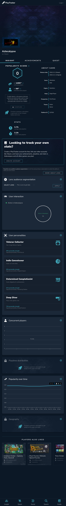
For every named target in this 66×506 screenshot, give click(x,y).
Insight (7, 502)
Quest (20, 502)
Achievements (33, 61)
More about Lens (52, 176)
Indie (51, 83)
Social (33, 502)
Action (51, 104)
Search (46, 502)
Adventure (52, 80)
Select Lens (9, 188)
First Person (53, 99)
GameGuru (52, 88)
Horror (51, 107)
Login (61, 3)
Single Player (53, 94)
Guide (59, 502)
